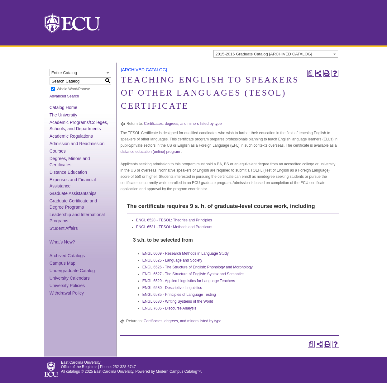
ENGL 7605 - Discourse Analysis (169, 308)
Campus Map (62, 263)
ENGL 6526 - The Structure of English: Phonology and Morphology (197, 267)
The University (63, 114)
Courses (58, 151)
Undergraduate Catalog (72, 270)
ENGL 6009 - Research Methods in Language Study (185, 253)
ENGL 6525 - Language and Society (172, 260)
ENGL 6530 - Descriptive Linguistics (172, 288)
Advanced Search (64, 96)
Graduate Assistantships (73, 193)
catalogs (73, 371)
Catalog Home (64, 107)
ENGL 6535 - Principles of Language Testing (179, 294)
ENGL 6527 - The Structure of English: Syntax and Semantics (193, 274)
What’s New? (62, 241)
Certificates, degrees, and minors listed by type (183, 123)
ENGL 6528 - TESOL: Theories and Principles (174, 220)
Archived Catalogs (67, 255)
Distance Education (68, 172)
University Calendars (70, 278)
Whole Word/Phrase (73, 89)
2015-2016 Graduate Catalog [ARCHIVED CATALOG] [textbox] (263, 54)
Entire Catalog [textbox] (64, 72)
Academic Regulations (71, 136)
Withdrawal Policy (67, 293)
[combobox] (275, 54)
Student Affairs (64, 228)
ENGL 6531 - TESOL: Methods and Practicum (174, 227)
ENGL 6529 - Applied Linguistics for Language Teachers (188, 281)
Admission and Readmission (77, 143)
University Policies (67, 285)
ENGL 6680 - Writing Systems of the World (177, 301)
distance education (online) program (150, 151)
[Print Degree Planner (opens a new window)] (310, 73)
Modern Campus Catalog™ (178, 371)
